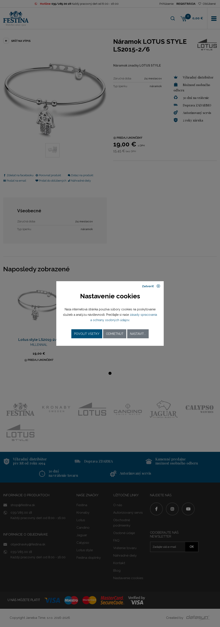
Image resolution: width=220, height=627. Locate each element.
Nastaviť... (138, 334)
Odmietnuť (115, 334)
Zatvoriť (151, 286)
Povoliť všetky (86, 334)
